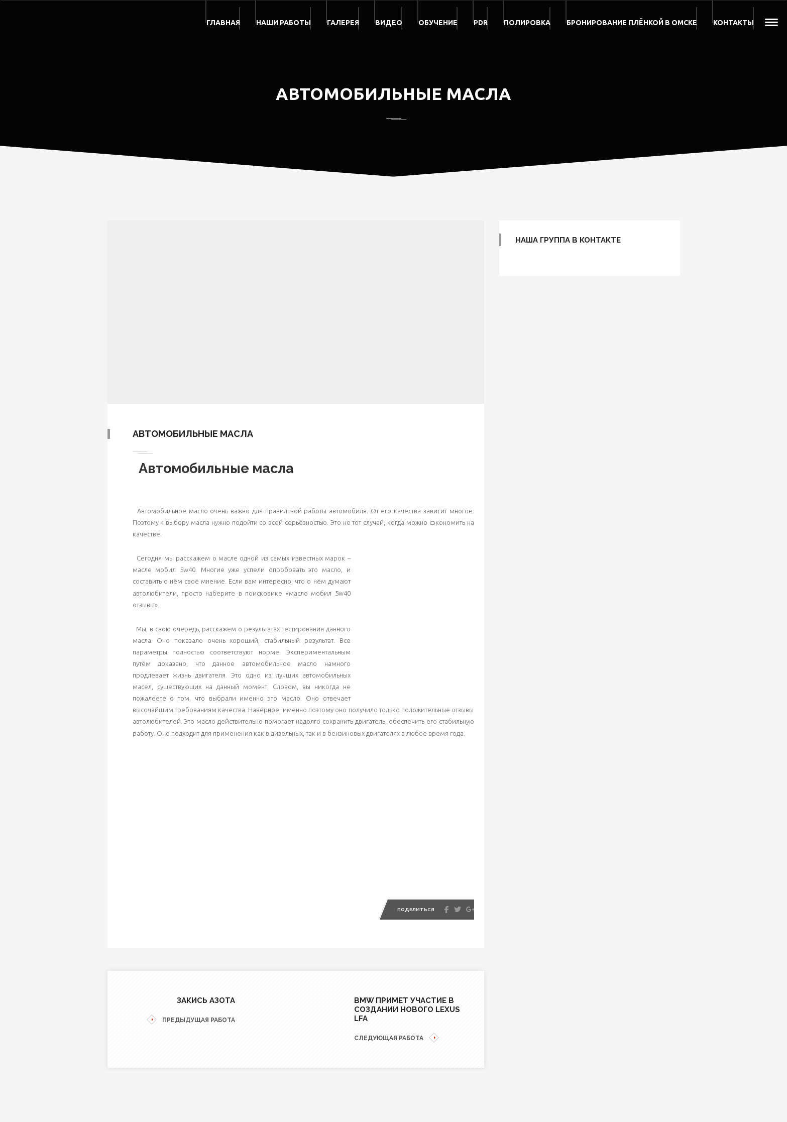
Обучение (438, 23)
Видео (388, 23)
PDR (481, 23)
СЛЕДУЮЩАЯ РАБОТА (396, 1038)
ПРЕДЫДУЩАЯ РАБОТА (191, 1020)
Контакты (733, 23)
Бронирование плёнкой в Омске (632, 23)
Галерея (343, 23)
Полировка (527, 23)
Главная (223, 23)
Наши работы (283, 23)
